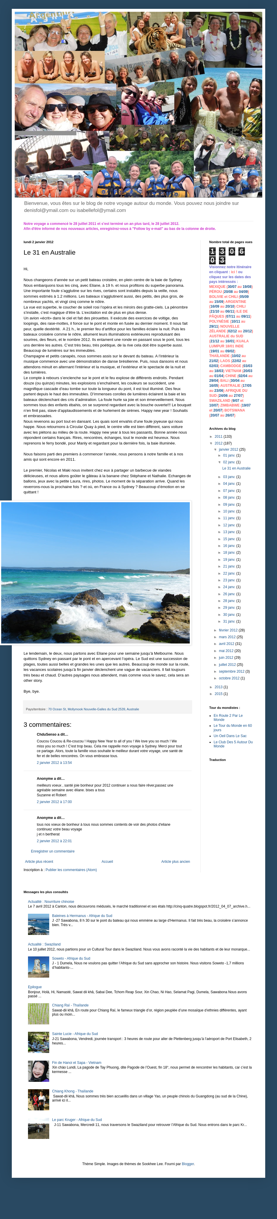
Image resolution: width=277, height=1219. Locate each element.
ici (233, 272)
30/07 (232, 287)
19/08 (247, 287)
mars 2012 (228, 637)
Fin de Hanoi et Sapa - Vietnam (76, 1063)
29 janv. (229, 608)
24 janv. (229, 587)
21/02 (213, 361)
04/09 (243, 292)
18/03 (218, 371)
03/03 (247, 366)
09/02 (229, 351)
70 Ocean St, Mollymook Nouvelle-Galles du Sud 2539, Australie (93, 709)
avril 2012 (227, 644)
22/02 (236, 361)
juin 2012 (226, 658)
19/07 (246, 405)
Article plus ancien (175, 862)
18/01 (229, 346)
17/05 (247, 386)
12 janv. (229, 525)
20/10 (229, 306)
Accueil (107, 862)
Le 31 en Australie (236, 468)
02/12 (232, 331)
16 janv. (229, 546)
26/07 (229, 415)
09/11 (245, 316)
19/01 (214, 351)
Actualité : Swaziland (44, 944)
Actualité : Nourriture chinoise (51, 902)
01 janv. (229, 455)
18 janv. (229, 552)
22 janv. (229, 573)
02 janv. (229, 462)
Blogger (188, 1164)
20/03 (247, 371)
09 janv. (229, 504)
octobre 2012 (229, 678)
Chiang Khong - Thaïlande (72, 1091)
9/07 (236, 401)
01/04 (218, 376)
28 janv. (229, 601)
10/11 (235, 321)
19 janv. (229, 560)
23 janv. (229, 580)
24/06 (223, 396)
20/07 (217, 410)
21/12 (214, 341)
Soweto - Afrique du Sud (71, 958)
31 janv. (229, 621)
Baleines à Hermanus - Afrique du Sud (82, 916)
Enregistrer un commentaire (53, 851)
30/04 (235, 381)
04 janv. (229, 484)
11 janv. (229, 518)
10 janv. (229, 511)
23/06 (218, 391)
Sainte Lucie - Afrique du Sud (75, 1034)
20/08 (228, 292)
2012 (219, 443)
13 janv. (229, 532)
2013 (219, 687)
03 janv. (229, 477)
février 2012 (229, 630)
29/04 (213, 381)
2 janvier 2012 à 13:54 (54, 763)
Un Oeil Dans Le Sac (230, 736)
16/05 (213, 386)
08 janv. (229, 497)
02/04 (242, 376)
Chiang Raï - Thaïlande (70, 1005)
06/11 (229, 311)
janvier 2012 (229, 449)
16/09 (214, 306)
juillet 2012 (228, 665)
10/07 (213, 405)
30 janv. (229, 615)
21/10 (214, 311)
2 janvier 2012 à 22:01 (54, 841)
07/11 (230, 316)
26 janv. (229, 594)
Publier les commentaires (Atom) (71, 870)
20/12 (247, 331)
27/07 (238, 396)
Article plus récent (39, 862)
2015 (219, 694)
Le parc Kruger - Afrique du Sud (77, 1120)
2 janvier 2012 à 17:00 (54, 802)
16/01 (229, 341)
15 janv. (229, 539)
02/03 (213, 366)
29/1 (212, 326)
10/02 (236, 356)
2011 (219, 436)
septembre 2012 (232, 671)
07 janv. (229, 491)
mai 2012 (227, 651)
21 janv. (229, 566)
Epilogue (35, 987)
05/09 (244, 297)
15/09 (218, 302)
